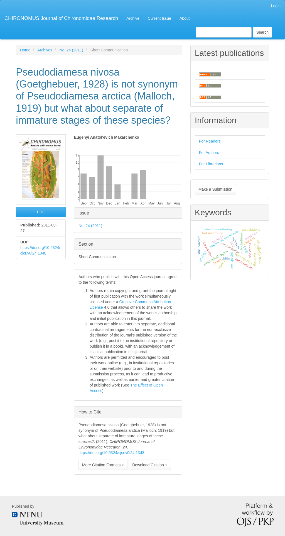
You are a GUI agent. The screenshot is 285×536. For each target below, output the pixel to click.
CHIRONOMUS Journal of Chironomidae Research (61, 18)
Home (25, 50)
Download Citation (149, 465)
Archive (132, 18)
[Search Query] (224, 32)
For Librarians (211, 164)
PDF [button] (41, 212)
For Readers (210, 141)
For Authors (209, 152)
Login (276, 6)
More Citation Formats (103, 465)
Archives (44, 50)
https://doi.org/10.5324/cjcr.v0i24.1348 (111, 452)
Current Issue (159, 18)
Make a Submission (215, 189)
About (185, 18)
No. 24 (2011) (71, 50)
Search (262, 32)
